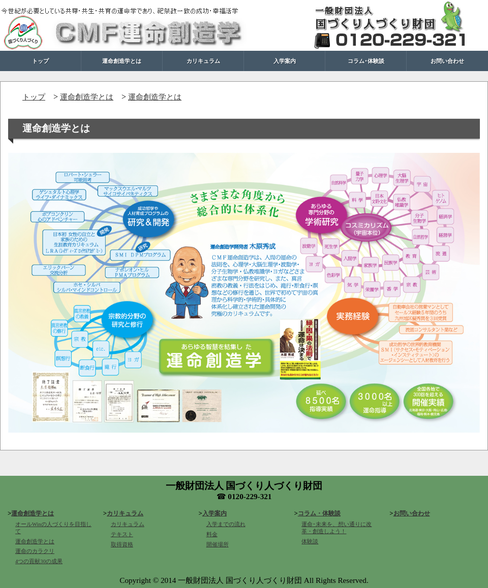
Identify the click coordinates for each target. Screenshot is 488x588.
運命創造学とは (121, 60)
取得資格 (122, 544)
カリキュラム (203, 60)
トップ (40, 60)
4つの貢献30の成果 (39, 561)
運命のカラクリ (34, 551)
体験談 (309, 541)
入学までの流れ (226, 524)
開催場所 (217, 544)
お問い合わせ (447, 60)
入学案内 (284, 60)
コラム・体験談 (319, 513)
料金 (212, 534)
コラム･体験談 (366, 60)
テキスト (122, 534)
